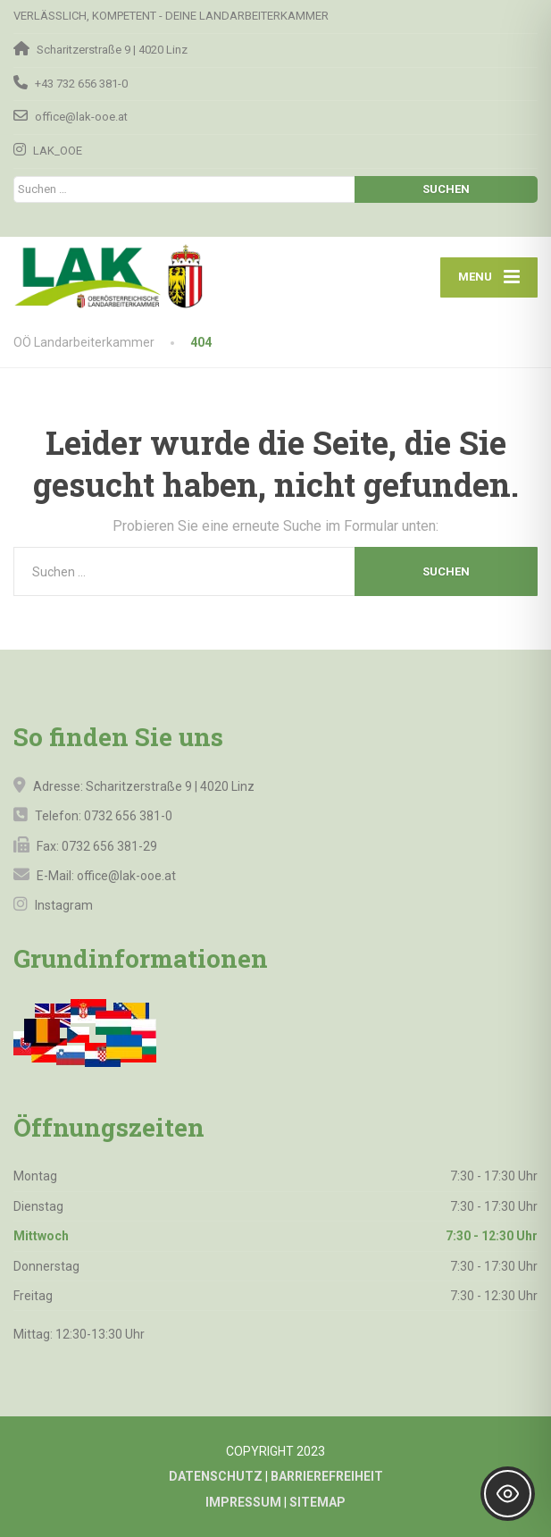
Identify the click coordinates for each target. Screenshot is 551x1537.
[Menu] (489, 277)
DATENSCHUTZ (216, 1476)
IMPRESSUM (243, 1502)
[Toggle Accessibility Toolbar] (507, 1493)
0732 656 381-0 (128, 816)
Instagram (62, 905)
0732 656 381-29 (109, 846)
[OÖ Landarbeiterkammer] (141, 277)
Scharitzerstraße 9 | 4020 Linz (170, 786)
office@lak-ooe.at (125, 876)
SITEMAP (317, 1502)
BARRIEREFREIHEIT (327, 1476)
